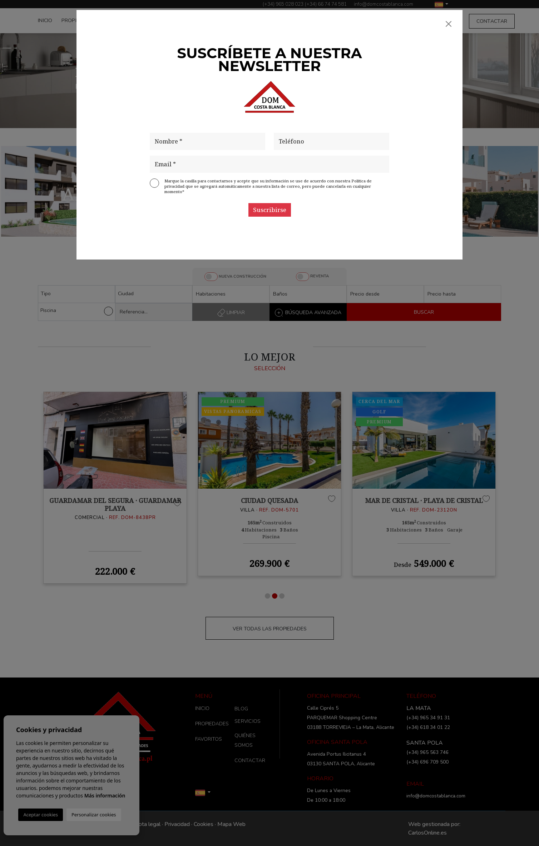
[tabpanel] (115, 484)
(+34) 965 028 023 (283, 4)
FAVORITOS (120, 20)
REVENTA (319, 276)
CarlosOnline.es (427, 833)
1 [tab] (267, 596)
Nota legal (147, 824)
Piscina (76, 311)
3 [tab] (282, 596)
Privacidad (177, 824)
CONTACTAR (492, 21)
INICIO (45, 20)
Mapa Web (231, 824)
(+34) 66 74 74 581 (326, 4)
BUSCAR (424, 312)
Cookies (203, 824)
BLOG (373, 21)
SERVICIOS (400, 21)
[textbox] (78, 293)
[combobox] (76, 294)
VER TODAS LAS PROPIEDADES (270, 628)
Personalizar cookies (93, 814)
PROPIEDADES (79, 20)
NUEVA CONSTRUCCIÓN (242, 276)
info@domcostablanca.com (383, 4)
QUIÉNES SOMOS (441, 21)
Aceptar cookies (40, 814)
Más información (104, 795)
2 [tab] (274, 596)
